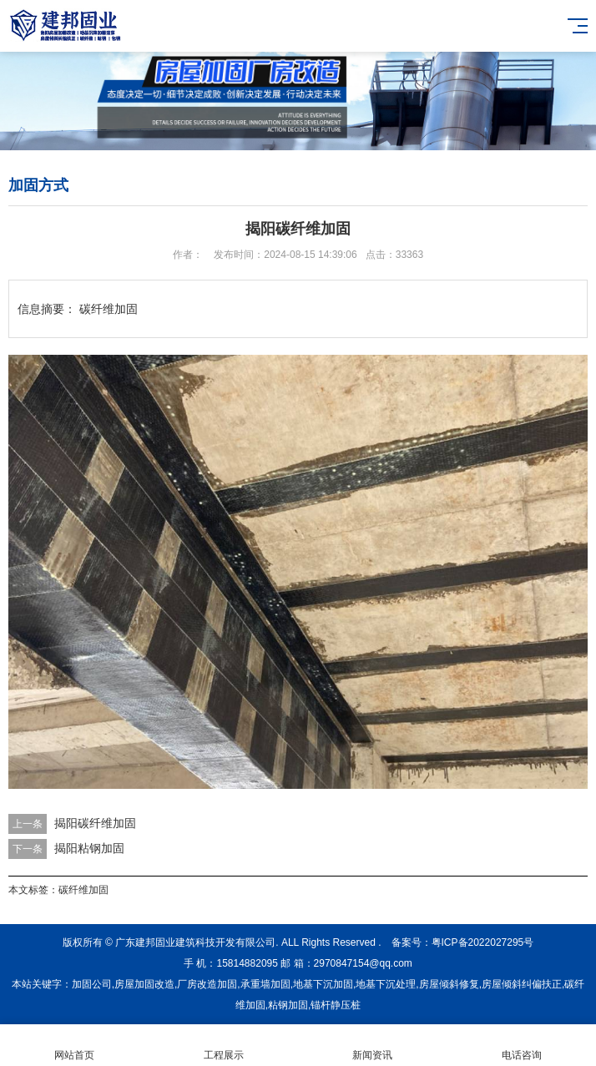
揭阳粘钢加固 (89, 848)
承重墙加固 (265, 984)
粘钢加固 (288, 1005)
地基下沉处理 (386, 984)
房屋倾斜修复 (449, 984)
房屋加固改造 (144, 984)
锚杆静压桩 (336, 1005)
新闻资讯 (372, 1045)
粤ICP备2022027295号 (483, 942)
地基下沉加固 (323, 984)
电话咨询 (522, 1045)
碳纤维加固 (83, 890)
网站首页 (74, 1045)
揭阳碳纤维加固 (95, 823)
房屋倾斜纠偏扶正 (522, 984)
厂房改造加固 (207, 984)
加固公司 (92, 984)
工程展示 (224, 1045)
